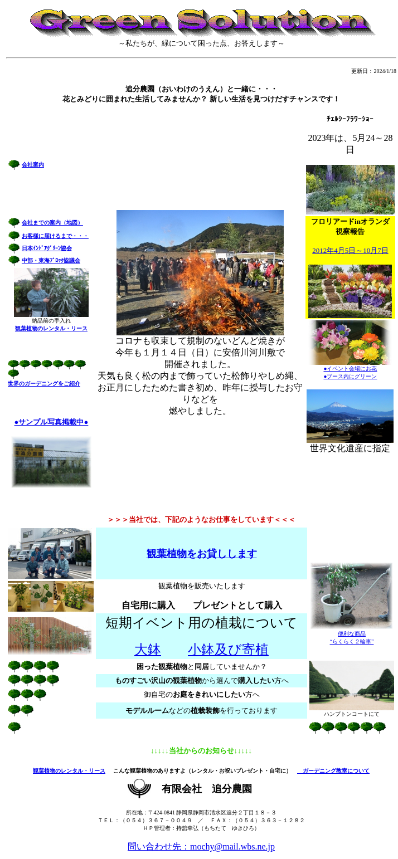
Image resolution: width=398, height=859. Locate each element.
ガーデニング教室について (333, 771)
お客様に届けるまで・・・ (55, 236)
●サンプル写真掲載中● (51, 422)
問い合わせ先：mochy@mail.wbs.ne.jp (201, 846)
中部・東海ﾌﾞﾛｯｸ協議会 (51, 260)
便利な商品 (352, 634)
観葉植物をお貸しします (202, 553)
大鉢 (147, 649)
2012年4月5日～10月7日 (350, 250)
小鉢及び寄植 (228, 649)
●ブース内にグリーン (350, 376)
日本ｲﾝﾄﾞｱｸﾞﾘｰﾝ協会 (47, 248)
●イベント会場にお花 (350, 368)
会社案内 (33, 165)
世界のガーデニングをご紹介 (44, 383)
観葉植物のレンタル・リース (69, 771)
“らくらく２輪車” (352, 641)
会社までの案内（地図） (52, 222)
